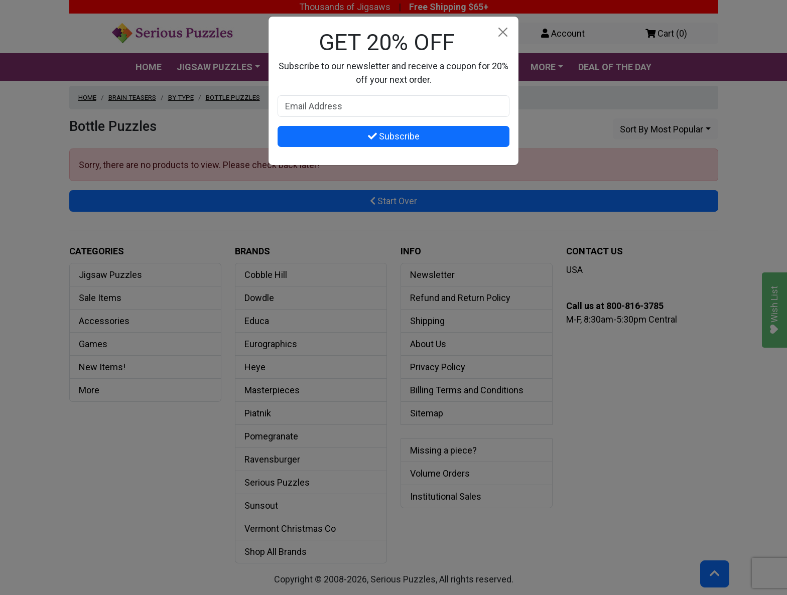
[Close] (502, 32)
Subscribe (394, 136)
